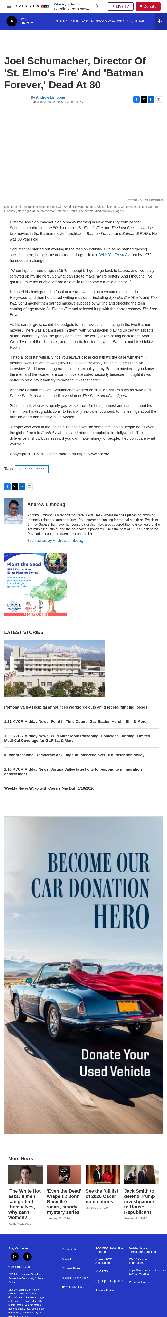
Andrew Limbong (50, 97)
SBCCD (67, 1259)
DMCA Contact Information (138, 1261)
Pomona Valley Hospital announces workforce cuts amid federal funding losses (75, 707)
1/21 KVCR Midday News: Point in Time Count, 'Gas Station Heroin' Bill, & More (75, 722)
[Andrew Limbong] (13, 511)
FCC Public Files (73, 1287)
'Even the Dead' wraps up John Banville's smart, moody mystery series (64, 1201)
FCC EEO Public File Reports (109, 1250)
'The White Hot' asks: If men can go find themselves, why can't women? (25, 1204)
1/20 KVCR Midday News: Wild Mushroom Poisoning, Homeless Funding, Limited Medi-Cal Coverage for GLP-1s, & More (77, 738)
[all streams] (161, 21)
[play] (11, 21)
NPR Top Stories (31, 469)
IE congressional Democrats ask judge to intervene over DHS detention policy (74, 755)
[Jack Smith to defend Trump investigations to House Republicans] (141, 1174)
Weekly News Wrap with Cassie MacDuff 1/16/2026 (49, 788)
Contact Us (69, 1249)
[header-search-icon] (97, 6)
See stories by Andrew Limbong (55, 540)
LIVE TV (120, 6)
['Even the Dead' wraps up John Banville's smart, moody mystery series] (64, 1174)
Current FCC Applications (103, 1261)
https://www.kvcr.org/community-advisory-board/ (144, 1272)
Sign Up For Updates (109, 1281)
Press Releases (139, 1282)
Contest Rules (71, 1268)
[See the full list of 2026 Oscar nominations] (103, 1174)
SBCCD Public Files (75, 1278)
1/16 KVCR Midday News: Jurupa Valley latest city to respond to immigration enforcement (73, 771)
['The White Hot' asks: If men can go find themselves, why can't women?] (25, 1174)
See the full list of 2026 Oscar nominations (102, 1196)
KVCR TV (101, 1271)
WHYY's (114, 255)
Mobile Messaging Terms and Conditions (143, 1250)
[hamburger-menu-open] (9, 6)
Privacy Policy (104, 1290)
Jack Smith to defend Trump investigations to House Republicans (139, 1201)
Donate (149, 6)
